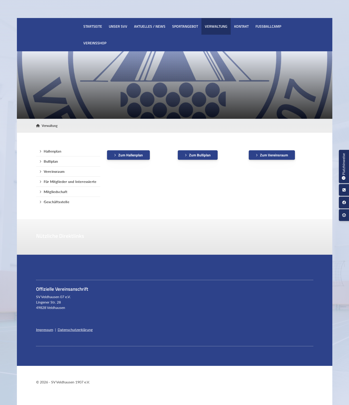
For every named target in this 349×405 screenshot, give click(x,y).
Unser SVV (118, 26)
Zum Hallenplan (130, 155)
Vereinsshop (94, 43)
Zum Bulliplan (200, 155)
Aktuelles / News (149, 26)
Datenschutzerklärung (75, 329)
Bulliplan (51, 161)
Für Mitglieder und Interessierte (70, 181)
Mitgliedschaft (56, 191)
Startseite (92, 26)
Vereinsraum (54, 171)
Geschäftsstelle (56, 202)
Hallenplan (52, 151)
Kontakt (241, 26)
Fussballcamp (268, 26)
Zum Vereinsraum (274, 155)
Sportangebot (185, 26)
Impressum (44, 329)
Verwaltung (216, 26)
